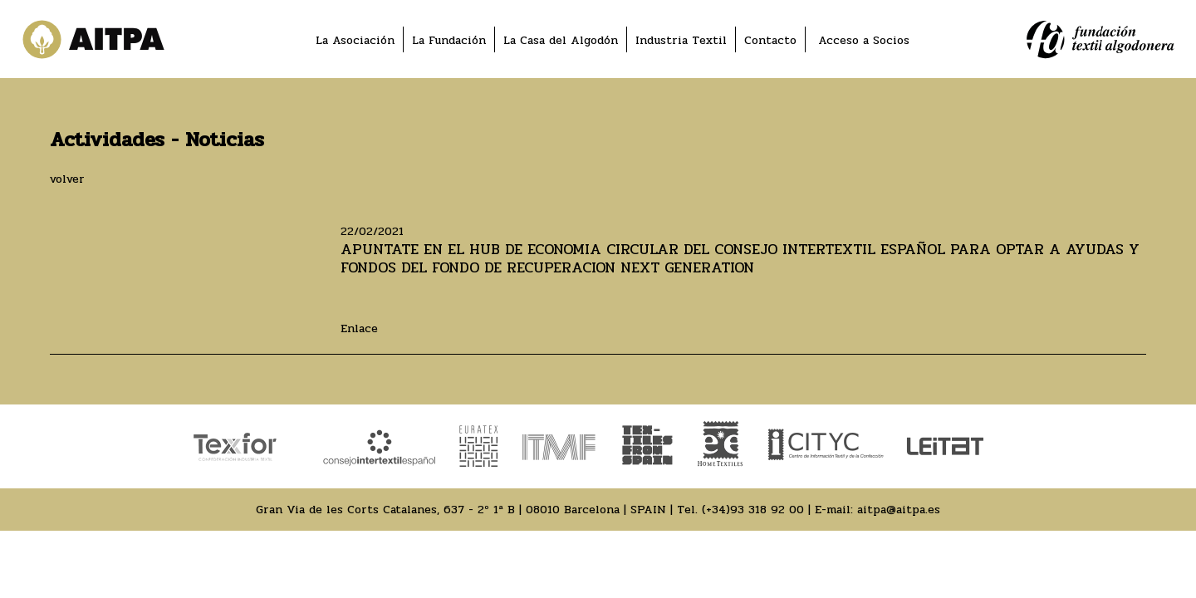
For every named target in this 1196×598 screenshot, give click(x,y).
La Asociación (355, 40)
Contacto (770, 40)
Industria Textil (681, 40)
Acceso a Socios (863, 40)
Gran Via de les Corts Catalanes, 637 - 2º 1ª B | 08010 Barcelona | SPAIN (461, 509)
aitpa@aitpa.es (898, 509)
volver (67, 179)
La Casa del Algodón (560, 40)
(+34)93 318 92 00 (753, 509)
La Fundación (449, 40)
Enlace (359, 328)
